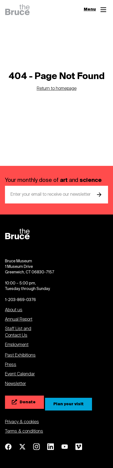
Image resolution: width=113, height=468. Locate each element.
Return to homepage (57, 89)
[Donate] (24, 402)
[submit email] (99, 194)
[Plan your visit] (68, 404)
